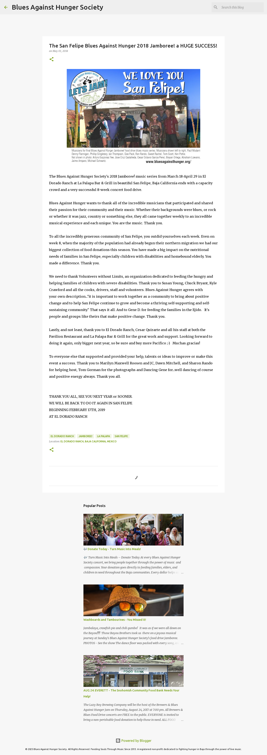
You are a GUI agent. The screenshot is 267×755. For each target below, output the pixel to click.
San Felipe (121, 436)
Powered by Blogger (133, 740)
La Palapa (103, 436)
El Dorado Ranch (62, 436)
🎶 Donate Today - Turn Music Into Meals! (112, 549)
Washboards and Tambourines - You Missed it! (114, 619)
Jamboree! (85, 436)
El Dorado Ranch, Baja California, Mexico (88, 441)
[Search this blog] (242, 7)
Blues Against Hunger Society (57, 7)
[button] (51, 59)
